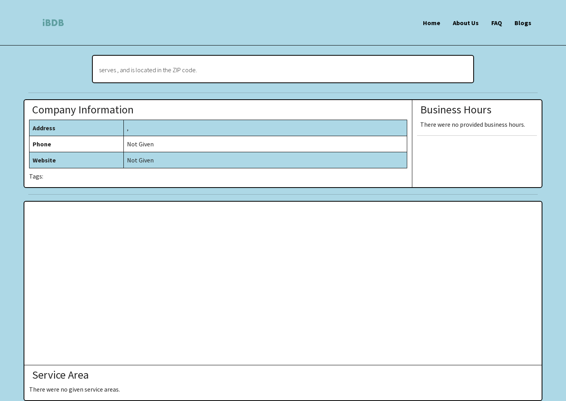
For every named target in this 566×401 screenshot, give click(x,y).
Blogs (523, 23)
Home (431, 23)
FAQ (496, 23)
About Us (466, 23)
